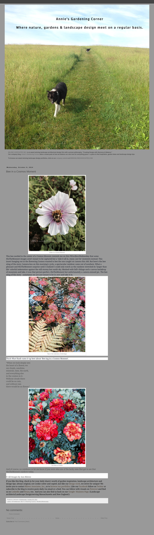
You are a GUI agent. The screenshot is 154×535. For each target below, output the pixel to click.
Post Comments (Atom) (22, 521)
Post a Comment (14, 514)
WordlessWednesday (43, 501)
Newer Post (10, 518)
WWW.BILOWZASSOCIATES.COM (81, 158)
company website (62, 158)
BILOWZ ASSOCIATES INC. (17, 152)
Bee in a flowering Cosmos (28, 501)
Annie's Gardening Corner (30, 154)
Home (57, 518)
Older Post (104, 518)
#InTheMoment (16, 501)
